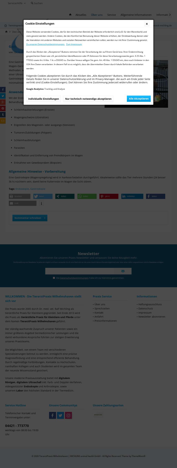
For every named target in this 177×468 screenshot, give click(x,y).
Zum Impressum (74, 44)
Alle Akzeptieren (139, 98)
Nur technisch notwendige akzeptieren (88, 98)
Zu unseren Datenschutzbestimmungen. (45, 44)
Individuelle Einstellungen (43, 98)
